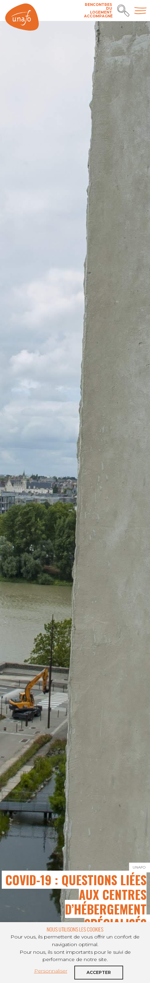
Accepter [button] (99, 972)
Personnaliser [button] (50, 971)
